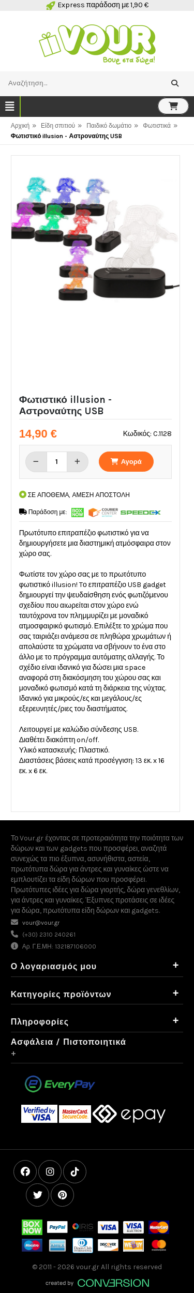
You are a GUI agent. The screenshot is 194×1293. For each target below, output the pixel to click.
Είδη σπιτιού (58, 125)
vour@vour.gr (40, 922)
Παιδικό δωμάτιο (108, 125)
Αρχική (20, 125)
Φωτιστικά (157, 125)
